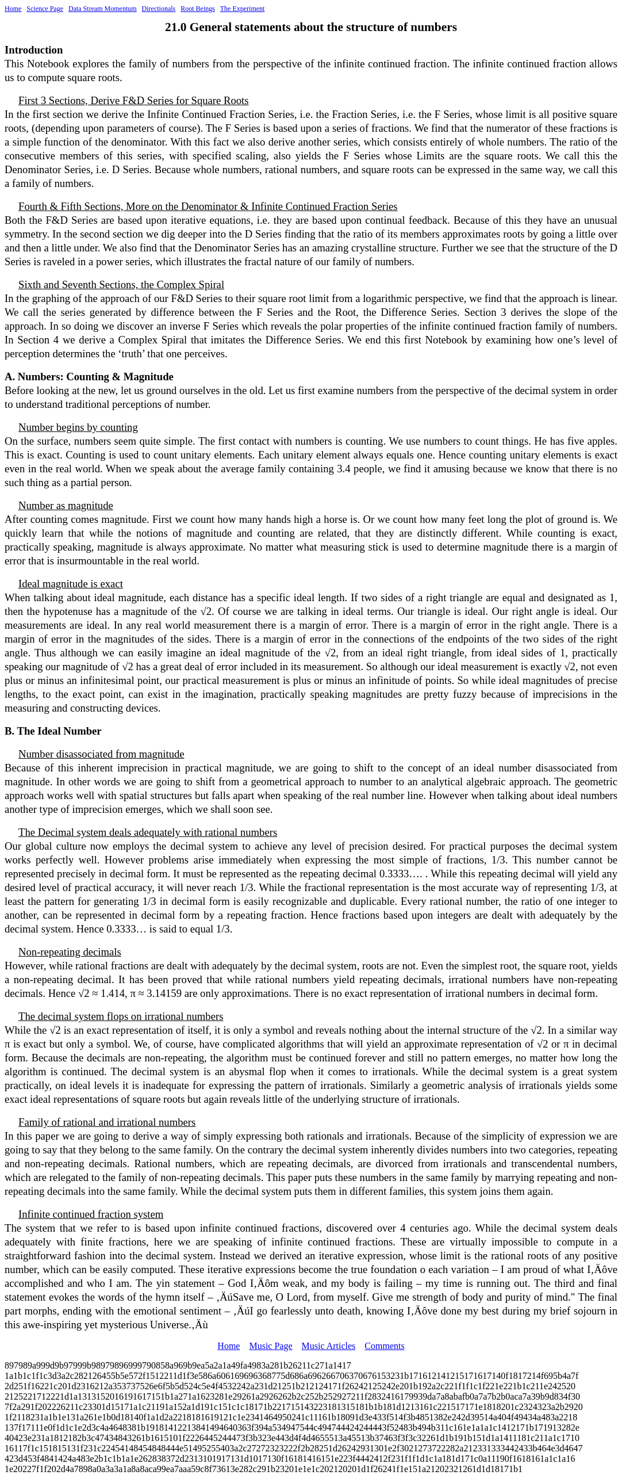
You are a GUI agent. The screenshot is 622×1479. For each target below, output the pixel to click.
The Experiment (242, 9)
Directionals (159, 9)
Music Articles (329, 1346)
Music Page (270, 1346)
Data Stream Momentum (102, 9)
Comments (384, 1346)
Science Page (44, 9)
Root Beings (198, 9)
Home (13, 9)
